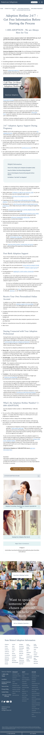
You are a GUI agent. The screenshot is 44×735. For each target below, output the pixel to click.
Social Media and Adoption (35, 709)
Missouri (21, 649)
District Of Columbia (7, 659)
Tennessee (36, 647)
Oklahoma (29, 652)
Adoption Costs (25, 677)
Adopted (34, 681)
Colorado (7, 653)
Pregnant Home (15, 674)
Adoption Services (36, 693)
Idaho (13, 646)
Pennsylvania (29, 656)
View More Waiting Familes (22, 575)
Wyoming (36, 663)
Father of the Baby (16, 687)
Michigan (21, 644)
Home (1, 8)
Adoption (34, 679)
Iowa (13, 651)
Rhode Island (29, 657)
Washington (36, 656)
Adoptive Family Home (25, 675)
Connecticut (7, 655)
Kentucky (14, 655)
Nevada (20, 655)
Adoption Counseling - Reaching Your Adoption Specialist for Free (23, 507)
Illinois (13, 648)
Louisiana (14, 657)
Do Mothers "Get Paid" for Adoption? (17, 177)
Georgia (6, 663)
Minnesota (21, 646)
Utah (35, 651)
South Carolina (28, 660)
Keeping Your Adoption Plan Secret (26, 537)
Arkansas (7, 649)
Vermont (35, 652)
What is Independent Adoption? (36, 700)
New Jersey (21, 660)
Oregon (28, 654)
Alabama (7, 644)
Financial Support (16, 689)
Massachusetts (15, 662)
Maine (13, 658)
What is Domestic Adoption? (26, 680)
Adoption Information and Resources (35, 675)
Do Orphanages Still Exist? (36, 713)
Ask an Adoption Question (22, 623)
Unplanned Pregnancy (24, 8)
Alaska (6, 646)
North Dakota (28, 648)
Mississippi (21, 648)
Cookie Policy (5, 692)
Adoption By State (36, 683)
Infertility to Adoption (25, 692)
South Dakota (35, 645)
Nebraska (21, 653)
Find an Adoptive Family (16, 680)
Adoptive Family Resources (25, 700)
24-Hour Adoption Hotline (23, 10)
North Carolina (28, 645)
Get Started (34, 2)
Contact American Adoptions (6, 682)
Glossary (34, 706)
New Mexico (21, 662)
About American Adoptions (35, 690)
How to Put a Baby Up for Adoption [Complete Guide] (21, 167)
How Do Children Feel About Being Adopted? (19, 170)
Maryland (14, 660)
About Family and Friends (16, 692)
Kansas (13, 653)
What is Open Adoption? (25, 696)
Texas (35, 649)
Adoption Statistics (36, 703)
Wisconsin (36, 661)
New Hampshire (21, 657)
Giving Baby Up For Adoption (16, 676)
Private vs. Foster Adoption (35, 696)
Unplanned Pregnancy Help (15, 684)
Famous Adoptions (36, 704)
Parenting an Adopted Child (35, 686)
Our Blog (34, 716)
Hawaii (13, 644)
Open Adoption (15, 695)
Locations (4, 679)
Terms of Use (5, 686)
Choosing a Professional (25, 684)
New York (21, 663)
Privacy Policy (5, 689)
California (7, 651)
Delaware (7, 657)
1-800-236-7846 (5, 675)
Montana (21, 651)
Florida (6, 662)
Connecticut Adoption (10, 8)
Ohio (28, 650)
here (19, 289)
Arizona (6, 648)
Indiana (13, 649)
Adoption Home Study (25, 688)
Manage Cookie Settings (6, 695)
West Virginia (35, 659)
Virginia (35, 654)
